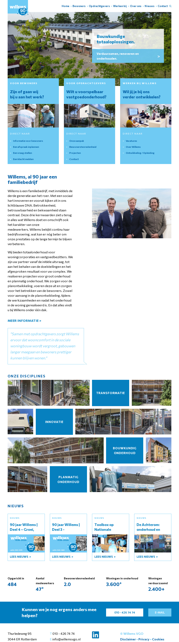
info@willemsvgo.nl (66, 639)
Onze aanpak (76, 140)
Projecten (75, 152)
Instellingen (149, 632)
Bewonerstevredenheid (82, 146)
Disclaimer (128, 639)
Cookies (158, 639)
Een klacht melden (23, 159)
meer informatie (24, 320)
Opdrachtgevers (99, 6)
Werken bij (120, 6)
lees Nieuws (19, 556)
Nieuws (149, 6)
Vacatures (131, 140)
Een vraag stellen (22, 152)
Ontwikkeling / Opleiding (140, 152)
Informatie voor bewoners (28, 140)
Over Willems (133, 146)
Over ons (135, 6)
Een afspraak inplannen (26, 146)
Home (65, 6)
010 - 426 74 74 (63, 633)
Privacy (143, 639)
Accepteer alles (122, 632)
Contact (163, 6)
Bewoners (79, 6)
